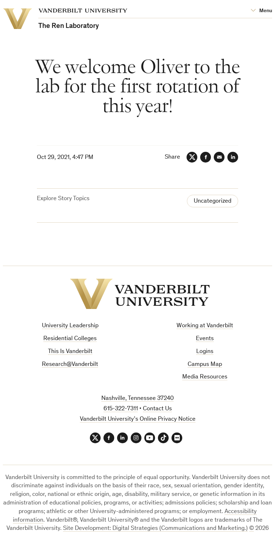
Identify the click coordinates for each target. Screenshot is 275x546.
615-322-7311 (120, 409)
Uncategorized (212, 201)
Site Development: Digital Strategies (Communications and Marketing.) (155, 529)
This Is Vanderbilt (70, 352)
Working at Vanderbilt (205, 326)
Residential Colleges (70, 339)
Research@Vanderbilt (70, 365)
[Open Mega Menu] (261, 11)
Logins (204, 352)
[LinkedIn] (232, 157)
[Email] (219, 157)
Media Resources (204, 377)
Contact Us (157, 409)
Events (205, 339)
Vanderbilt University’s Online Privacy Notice (138, 419)
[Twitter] (192, 157)
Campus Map (205, 365)
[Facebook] (205, 157)
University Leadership (70, 326)
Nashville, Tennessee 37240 (137, 399)
